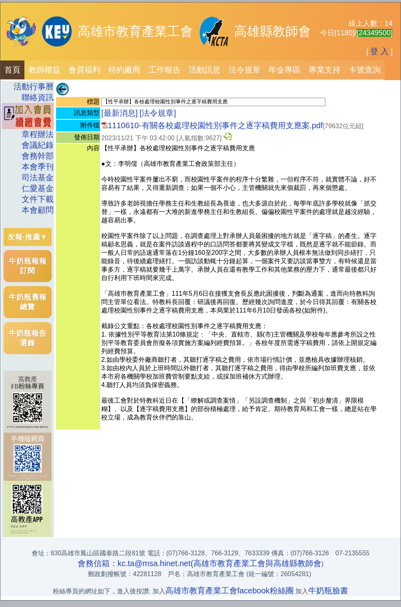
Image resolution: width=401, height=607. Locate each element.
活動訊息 (204, 69)
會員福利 (84, 69)
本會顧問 (38, 210)
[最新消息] (119, 113)
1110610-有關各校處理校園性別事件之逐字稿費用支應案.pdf (215, 125)
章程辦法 (38, 134)
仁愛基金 (38, 188)
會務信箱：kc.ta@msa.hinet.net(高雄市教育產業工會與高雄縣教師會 (199, 563)
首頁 (12, 69)
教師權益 (44, 69)
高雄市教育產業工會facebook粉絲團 (229, 590)
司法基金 (38, 177)
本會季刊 (38, 166)
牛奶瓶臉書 (328, 590)
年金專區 (285, 69)
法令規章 (245, 69)
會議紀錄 (38, 145)
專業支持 (325, 69)
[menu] (28, 148)
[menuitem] (12, 69)
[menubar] (192, 69)
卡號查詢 (365, 69)
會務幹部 (38, 155)
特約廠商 (124, 69)
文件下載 (38, 199)
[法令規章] (158, 113)
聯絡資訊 (34, 97)
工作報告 (164, 69)
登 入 (379, 51)
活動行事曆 (34, 86)
